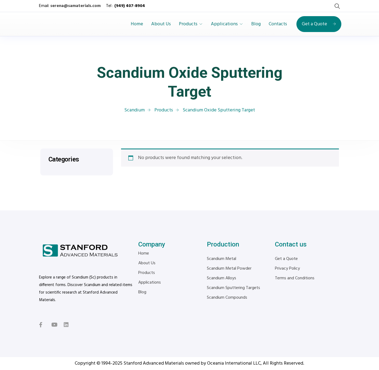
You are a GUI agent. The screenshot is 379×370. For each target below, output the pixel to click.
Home (137, 24)
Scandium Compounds (227, 297)
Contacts (278, 24)
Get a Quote (319, 24)
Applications (224, 24)
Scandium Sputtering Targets (233, 287)
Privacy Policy (287, 268)
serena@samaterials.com (75, 5)
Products (188, 24)
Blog (256, 24)
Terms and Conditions (294, 278)
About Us (161, 24)
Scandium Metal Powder (229, 268)
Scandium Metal (221, 258)
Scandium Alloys (221, 278)
